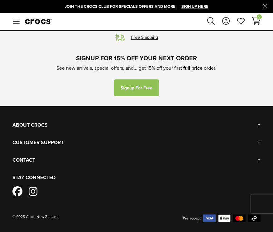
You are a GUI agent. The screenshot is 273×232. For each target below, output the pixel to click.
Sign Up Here (194, 6)
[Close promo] (265, 6)
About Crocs (30, 125)
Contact (23, 160)
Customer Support (38, 142)
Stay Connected (33, 177)
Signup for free (136, 88)
